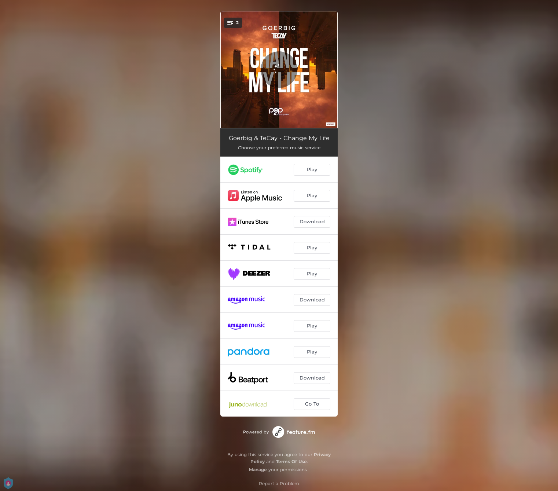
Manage (258, 469)
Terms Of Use (291, 461)
